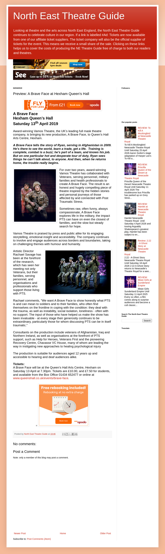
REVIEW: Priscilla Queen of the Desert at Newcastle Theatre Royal (137, 171)
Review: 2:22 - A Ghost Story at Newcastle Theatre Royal (137, 247)
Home (63, 533)
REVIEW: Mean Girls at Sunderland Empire (144, 281)
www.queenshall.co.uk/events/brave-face (40, 378)
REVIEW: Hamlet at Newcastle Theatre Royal (143, 209)
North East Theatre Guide (69, 15)
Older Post (105, 533)
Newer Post (20, 533)
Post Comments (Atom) (39, 539)
